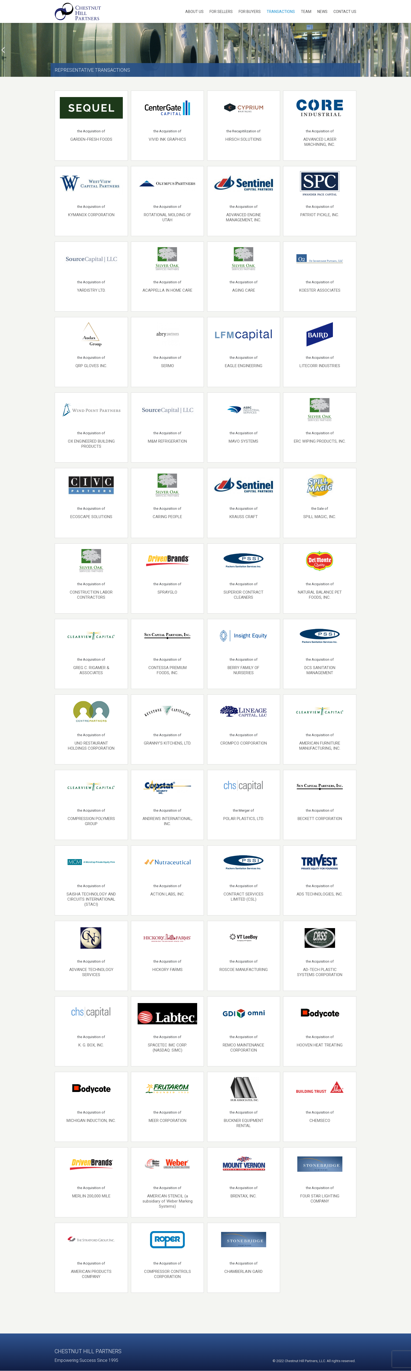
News (322, 11)
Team (306, 11)
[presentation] (3, 50)
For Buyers (250, 11)
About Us (194, 11)
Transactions (281, 11)
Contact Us (344, 11)
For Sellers (221, 11)
